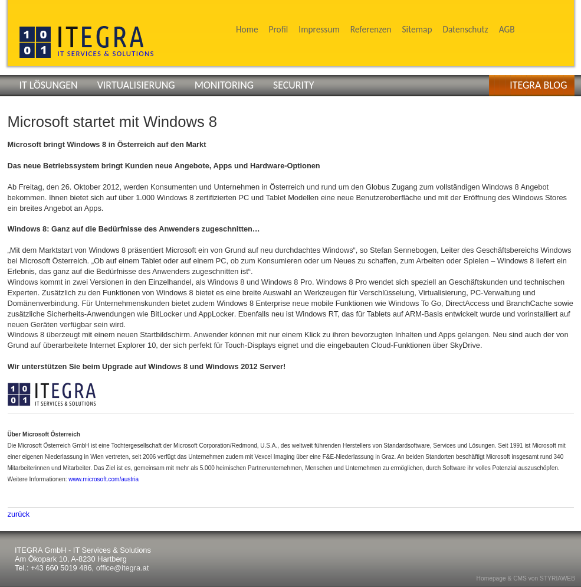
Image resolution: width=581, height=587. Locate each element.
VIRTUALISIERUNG (136, 85)
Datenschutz (465, 29)
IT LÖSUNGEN (48, 85)
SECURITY (293, 85)
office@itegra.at (122, 567)
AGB (507, 29)
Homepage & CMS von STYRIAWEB (526, 578)
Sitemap (417, 29)
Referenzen (371, 29)
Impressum (318, 29)
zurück (19, 514)
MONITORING (224, 85)
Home (247, 29)
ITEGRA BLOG (538, 85)
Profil (278, 29)
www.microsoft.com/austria (103, 479)
